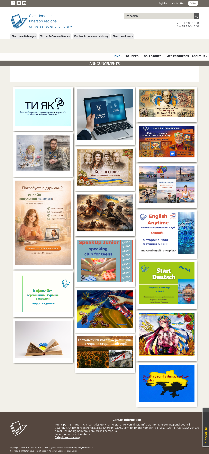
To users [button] (133, 56)
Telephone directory (67, 437)
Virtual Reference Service (55, 36)
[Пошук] (196, 16)
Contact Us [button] (178, 3)
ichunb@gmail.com (76, 431)
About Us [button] (200, 56)
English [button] (163, 3)
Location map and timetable (73, 434)
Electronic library (123, 36)
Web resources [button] (178, 56)
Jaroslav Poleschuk (49, 451)
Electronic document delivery (91, 36)
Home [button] (118, 56)
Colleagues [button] (154, 56)
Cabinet (193, 3)
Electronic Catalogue (24, 36)
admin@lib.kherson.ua (103, 431)
